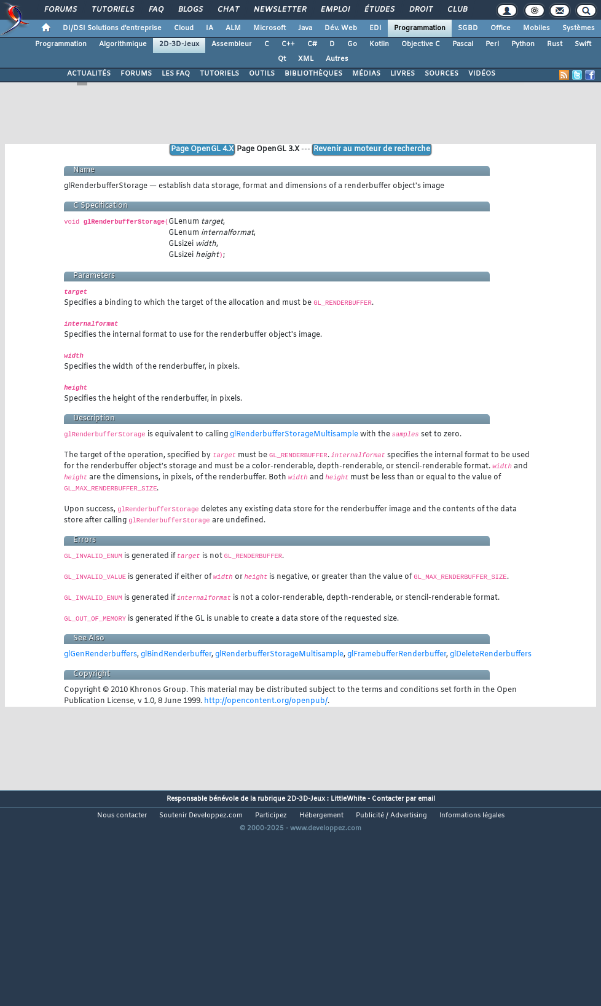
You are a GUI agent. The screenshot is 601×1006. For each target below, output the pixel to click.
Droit (420, 10)
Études (379, 10)
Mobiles (536, 28)
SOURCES (441, 73)
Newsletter (279, 10)
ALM (233, 28)
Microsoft (269, 28)
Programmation (420, 28)
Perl (492, 44)
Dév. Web (340, 28)
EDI (375, 28)
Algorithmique (123, 44)
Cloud (184, 28)
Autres (337, 59)
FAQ (155, 10)
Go (352, 44)
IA (209, 28)
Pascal (462, 44)
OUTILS (262, 73)
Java (305, 28)
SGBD (468, 28)
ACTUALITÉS (89, 73)
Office (500, 28)
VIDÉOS (481, 73)
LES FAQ (176, 73)
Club (457, 10)
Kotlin (379, 44)
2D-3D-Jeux (179, 44)
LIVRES (402, 73)
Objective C (420, 44)
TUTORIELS (219, 73)
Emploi (334, 10)
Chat (228, 10)
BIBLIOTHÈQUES (313, 73)
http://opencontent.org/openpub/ (266, 701)
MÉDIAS (366, 73)
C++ (288, 44)
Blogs (189, 10)
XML (305, 59)
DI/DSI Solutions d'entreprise (112, 28)
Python (523, 44)
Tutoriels (112, 10)
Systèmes (578, 28)
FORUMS (136, 73)
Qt (282, 59)
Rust (554, 44)
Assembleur (231, 44)
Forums (59, 10)
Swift (583, 44)
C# (312, 44)
